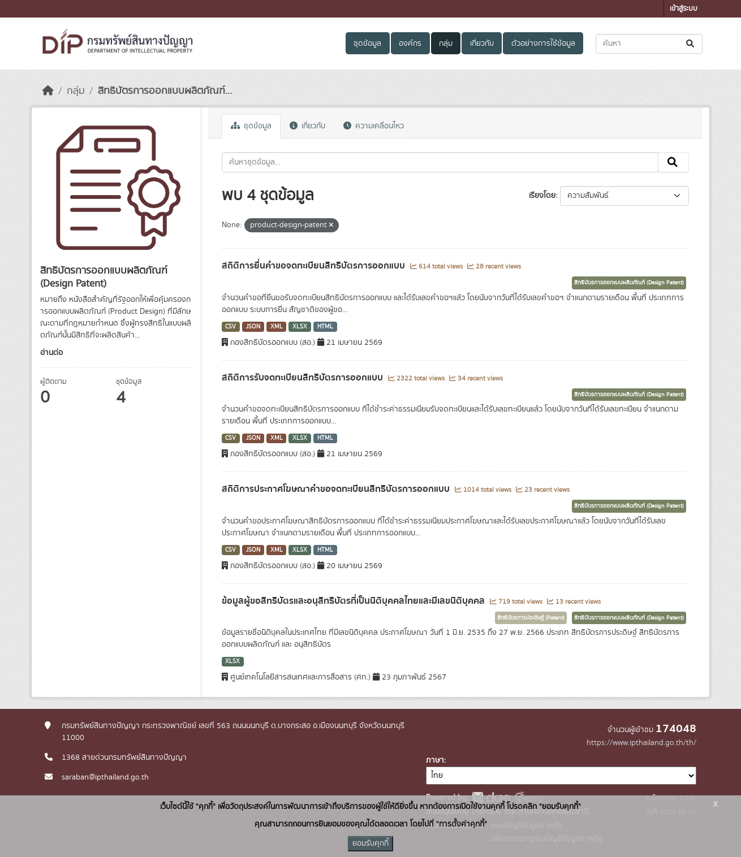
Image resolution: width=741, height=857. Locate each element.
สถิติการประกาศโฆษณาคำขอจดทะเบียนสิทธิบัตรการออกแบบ (337, 489)
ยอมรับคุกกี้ (370, 843)
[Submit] (691, 44)
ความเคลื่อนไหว (373, 126)
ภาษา (435, 760)
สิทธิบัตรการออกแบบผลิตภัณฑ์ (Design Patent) (629, 283)
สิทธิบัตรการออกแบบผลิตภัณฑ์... (165, 91)
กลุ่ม (446, 43)
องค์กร (410, 43)
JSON (253, 326)
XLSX (299, 326)
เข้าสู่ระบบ (683, 8)
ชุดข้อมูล (367, 43)
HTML (325, 326)
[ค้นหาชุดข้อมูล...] (649, 44)
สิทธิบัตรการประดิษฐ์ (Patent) (531, 618)
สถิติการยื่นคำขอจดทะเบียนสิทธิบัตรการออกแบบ (314, 265)
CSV (230, 326)
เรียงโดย (542, 195)
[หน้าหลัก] (48, 91)
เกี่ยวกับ (482, 43)
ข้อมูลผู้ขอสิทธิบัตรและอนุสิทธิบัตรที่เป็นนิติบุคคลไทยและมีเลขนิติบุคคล (354, 601)
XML (276, 326)
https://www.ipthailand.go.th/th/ (641, 742)
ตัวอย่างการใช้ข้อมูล (543, 43)
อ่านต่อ (51, 352)
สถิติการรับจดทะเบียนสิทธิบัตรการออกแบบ (303, 377)
